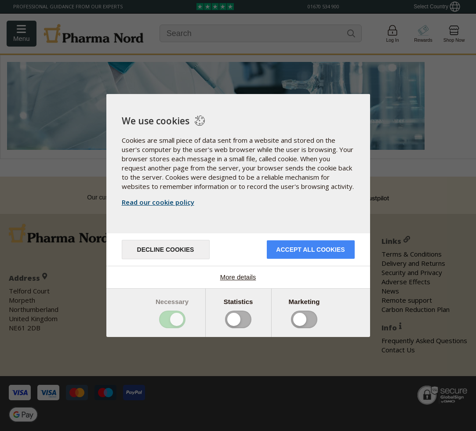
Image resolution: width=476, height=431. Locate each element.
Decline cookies (165, 249)
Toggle (172, 319)
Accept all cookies (310, 249)
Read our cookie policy (158, 202)
